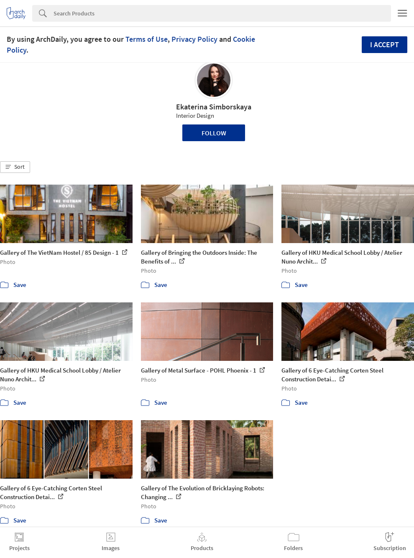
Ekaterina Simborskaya (213, 107)
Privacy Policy (194, 39)
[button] (15, 167)
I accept (384, 44)
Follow (214, 133)
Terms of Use (146, 39)
